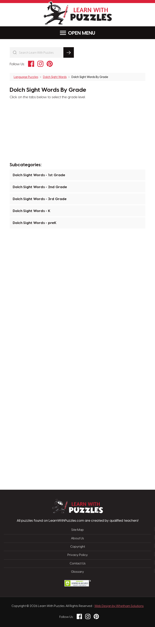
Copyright (77, 546)
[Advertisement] (58, 296)
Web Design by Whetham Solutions (119, 606)
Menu (77, 33)
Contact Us (78, 563)
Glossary (77, 572)
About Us (77, 538)
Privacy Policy (77, 555)
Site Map (77, 530)
